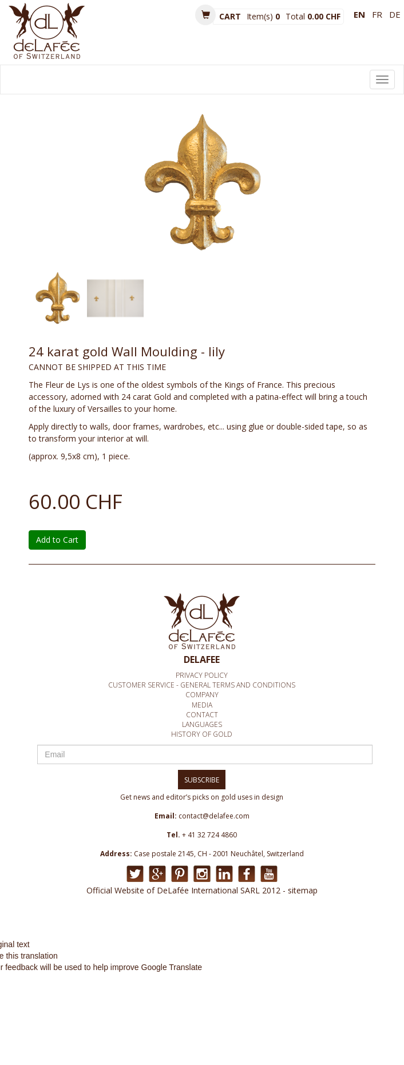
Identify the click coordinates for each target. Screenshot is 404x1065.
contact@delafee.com (214, 816)
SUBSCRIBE (201, 780)
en (359, 14)
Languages (202, 724)
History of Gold (201, 734)
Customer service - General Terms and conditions (201, 685)
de (395, 14)
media (202, 705)
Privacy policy (202, 675)
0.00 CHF (323, 16)
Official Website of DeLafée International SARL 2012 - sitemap (202, 890)
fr (377, 14)
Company (202, 695)
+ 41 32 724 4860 (209, 835)
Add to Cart (57, 539)
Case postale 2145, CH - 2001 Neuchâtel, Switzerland (219, 854)
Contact (202, 715)
